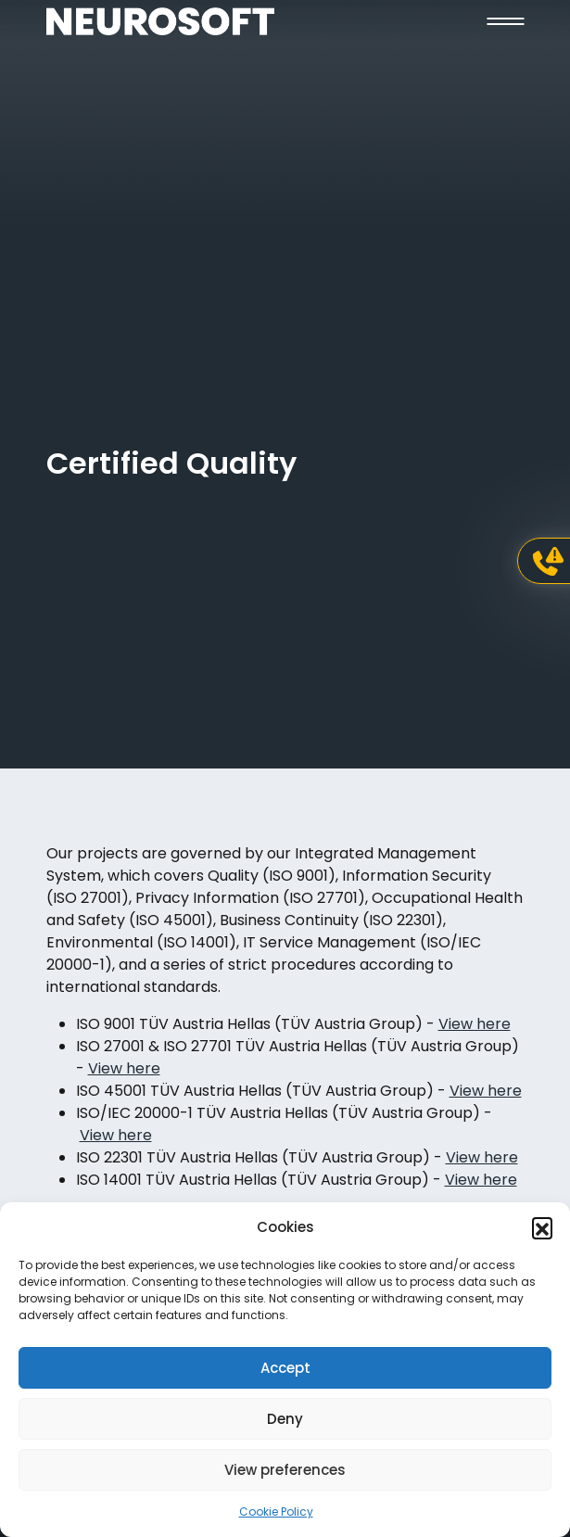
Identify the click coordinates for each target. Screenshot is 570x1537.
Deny (285, 1419)
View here (474, 1024)
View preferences (285, 1470)
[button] (542, 1227)
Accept (285, 1368)
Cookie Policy (276, 1511)
